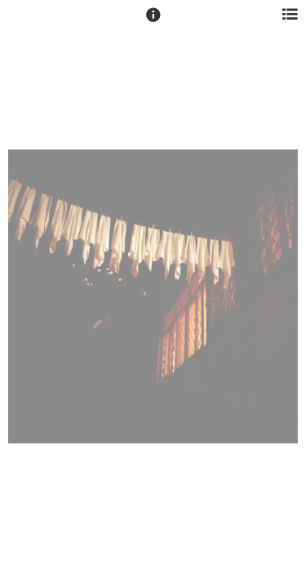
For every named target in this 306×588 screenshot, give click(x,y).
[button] (153, 22)
